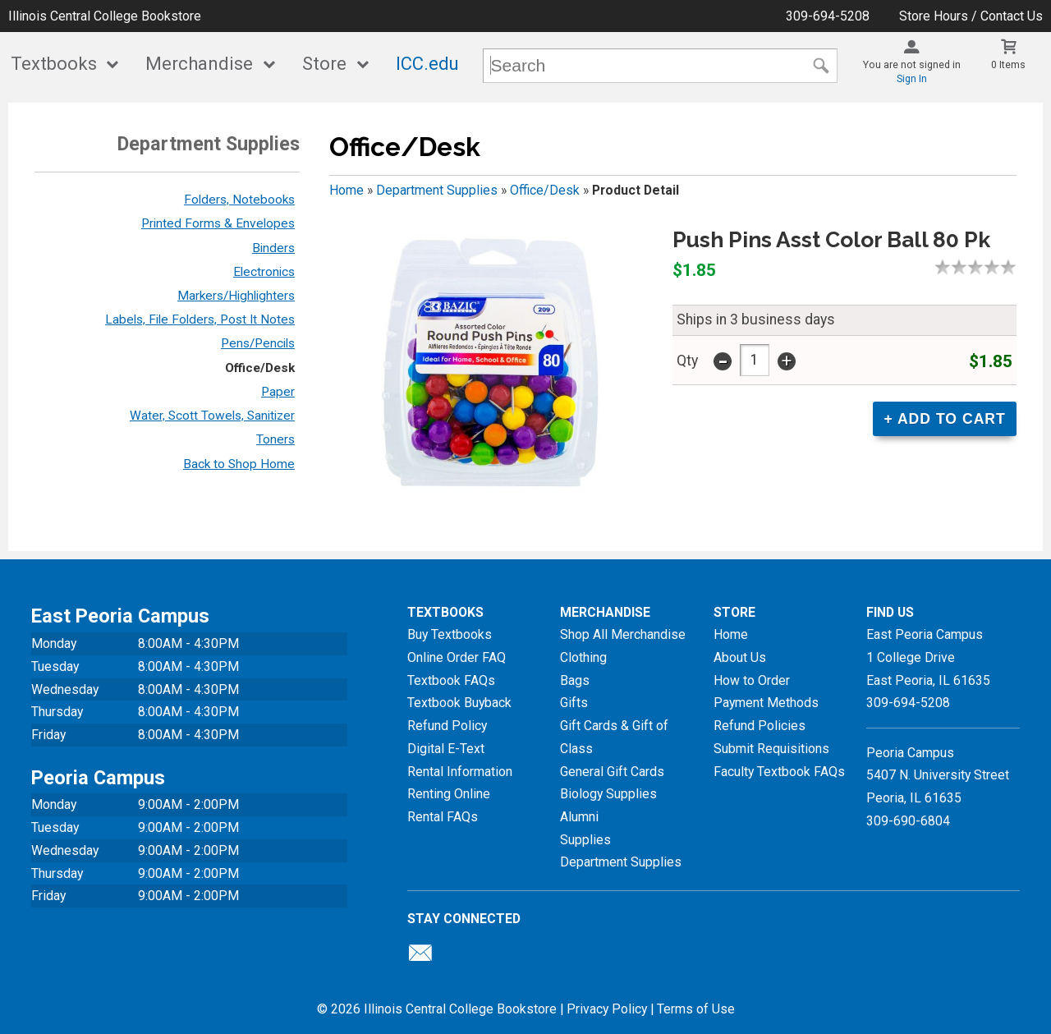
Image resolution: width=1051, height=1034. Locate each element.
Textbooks (54, 63)
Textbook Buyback (459, 702)
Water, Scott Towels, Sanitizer (212, 415)
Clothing (583, 657)
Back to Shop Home (239, 464)
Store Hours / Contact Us (971, 16)
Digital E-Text (445, 748)
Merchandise (199, 63)
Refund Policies (759, 725)
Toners (275, 439)
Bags (575, 680)
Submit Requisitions (771, 748)
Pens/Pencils (258, 343)
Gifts (574, 702)
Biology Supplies (608, 794)
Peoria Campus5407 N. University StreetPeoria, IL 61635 (937, 775)
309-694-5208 (828, 16)
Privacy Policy (607, 1009)
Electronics (264, 271)
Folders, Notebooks (239, 199)
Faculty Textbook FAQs (779, 771)
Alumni (579, 817)
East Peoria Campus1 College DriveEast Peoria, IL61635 (928, 657)
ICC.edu (427, 63)
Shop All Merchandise (623, 634)
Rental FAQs (442, 817)
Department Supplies (437, 190)
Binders (273, 248)
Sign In (912, 79)
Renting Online (448, 794)
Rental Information (459, 771)
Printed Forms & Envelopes (218, 223)
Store (324, 63)
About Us (740, 657)
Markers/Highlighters (236, 295)
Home (346, 190)
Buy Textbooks (449, 634)
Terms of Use (696, 1009)
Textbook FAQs (451, 680)
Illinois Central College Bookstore (104, 16)
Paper (278, 391)
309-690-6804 (908, 821)
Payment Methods (766, 702)
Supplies (585, 840)
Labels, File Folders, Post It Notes (200, 319)
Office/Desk (260, 368)
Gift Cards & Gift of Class (614, 737)
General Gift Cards (612, 771)
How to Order (752, 680)
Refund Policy (447, 725)
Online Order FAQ (456, 657)
